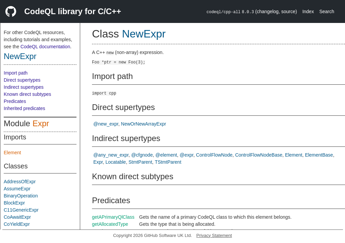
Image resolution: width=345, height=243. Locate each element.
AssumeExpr (17, 188)
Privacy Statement (214, 235)
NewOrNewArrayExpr (143, 124)
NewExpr (20, 56)
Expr (40, 123)
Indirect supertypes (23, 87)
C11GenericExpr (21, 210)
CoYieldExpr (17, 224)
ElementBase (319, 155)
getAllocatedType (110, 224)
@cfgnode (142, 155)
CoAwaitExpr (17, 217)
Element (12, 152)
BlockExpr (14, 203)
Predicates (15, 101)
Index (308, 11)
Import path (16, 73)
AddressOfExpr (20, 181)
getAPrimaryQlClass (113, 217)
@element (166, 155)
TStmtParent (168, 162)
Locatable (115, 162)
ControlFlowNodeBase (258, 155)
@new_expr (105, 124)
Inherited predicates (24, 108)
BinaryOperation (21, 195)
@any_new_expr (111, 155)
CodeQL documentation (45, 46)
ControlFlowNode (214, 155)
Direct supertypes (22, 80)
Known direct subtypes (27, 94)
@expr (186, 155)
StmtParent (140, 162)
